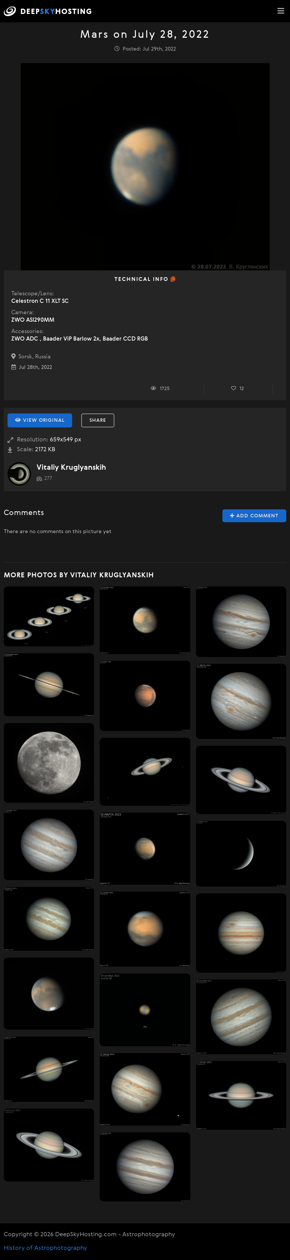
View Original (40, 420)
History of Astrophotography (45, 1248)
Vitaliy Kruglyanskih (71, 467)
